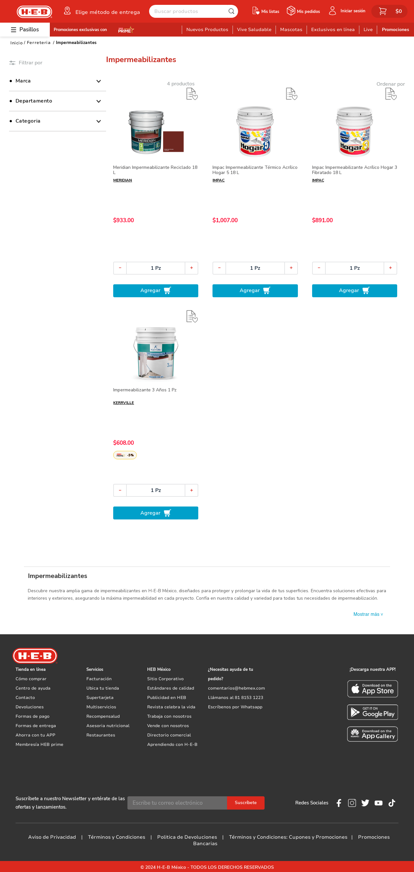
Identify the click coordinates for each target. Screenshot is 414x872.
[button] (101, 11)
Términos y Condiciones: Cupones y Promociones (288, 835)
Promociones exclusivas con (80, 30)
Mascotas (291, 30)
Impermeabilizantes (76, 43)
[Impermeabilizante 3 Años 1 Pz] (155, 415)
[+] (191, 268)
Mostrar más (369, 615)
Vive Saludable (254, 30)
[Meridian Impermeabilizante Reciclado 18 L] (155, 192)
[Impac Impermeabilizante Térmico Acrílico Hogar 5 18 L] (255, 192)
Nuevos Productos (207, 30)
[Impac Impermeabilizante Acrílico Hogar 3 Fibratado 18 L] (354, 192)
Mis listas (270, 12)
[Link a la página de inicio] (16, 43)
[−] (120, 268)
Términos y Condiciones (116, 835)
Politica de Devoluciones (187, 835)
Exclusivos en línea (333, 30)
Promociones (395, 30)
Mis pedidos (308, 12)
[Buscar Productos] (233, 11)
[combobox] (193, 11)
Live (368, 30)
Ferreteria (38, 43)
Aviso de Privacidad (52, 835)
